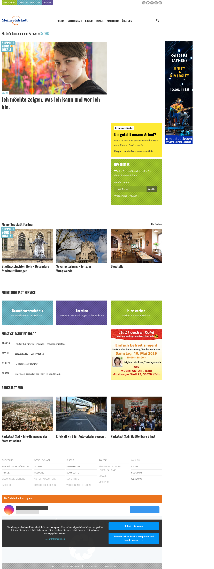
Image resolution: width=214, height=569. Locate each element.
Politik (60, 21)
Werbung (136, 479)
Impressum (110, 566)
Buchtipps (7, 460)
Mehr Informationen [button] (55, 539)
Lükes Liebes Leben (45, 485)
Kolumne (39, 473)
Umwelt (103, 476)
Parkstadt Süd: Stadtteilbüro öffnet (133, 436)
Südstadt (136, 473)
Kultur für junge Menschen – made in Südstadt (40, 344)
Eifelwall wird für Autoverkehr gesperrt (80, 436)
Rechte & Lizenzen (71, 566)
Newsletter (113, 21)
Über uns (127, 21)
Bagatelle (117, 266)
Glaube (38, 466)
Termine (47, 2)
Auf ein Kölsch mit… (45, 479)
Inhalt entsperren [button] (134, 526)
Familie (99, 21)
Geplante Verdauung (26, 364)
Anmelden (151, 189)
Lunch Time (120, 182)
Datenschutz (92, 566)
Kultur (89, 21)
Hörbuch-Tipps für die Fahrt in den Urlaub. (38, 374)
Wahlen (135, 460)
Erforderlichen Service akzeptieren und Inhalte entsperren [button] (134, 538)
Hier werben (9, 2)
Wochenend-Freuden (125, 196)
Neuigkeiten (73, 466)
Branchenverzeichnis (29, 2)
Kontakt (51, 566)
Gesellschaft (75, 21)
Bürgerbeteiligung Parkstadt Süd (110, 468)
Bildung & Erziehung (13, 479)
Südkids (6, 485)
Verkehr (104, 482)
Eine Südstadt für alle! (15, 466)
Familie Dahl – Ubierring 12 (29, 354)
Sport (134, 466)
